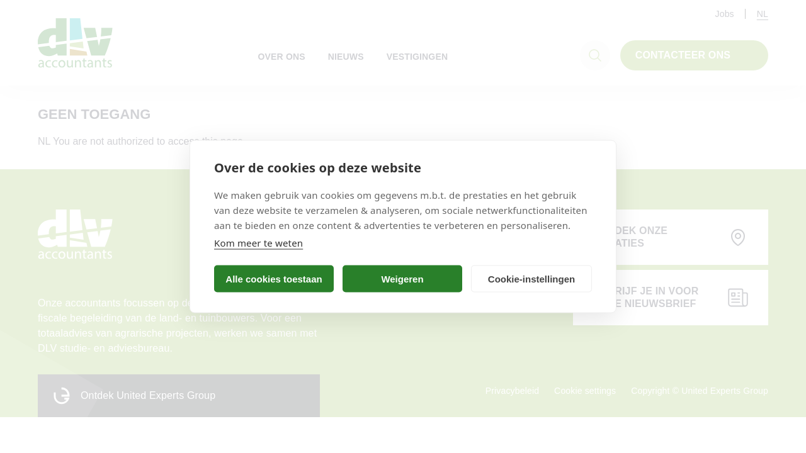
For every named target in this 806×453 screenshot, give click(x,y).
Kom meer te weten (258, 243)
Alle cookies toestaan (273, 278)
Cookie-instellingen (531, 278)
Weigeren (402, 278)
